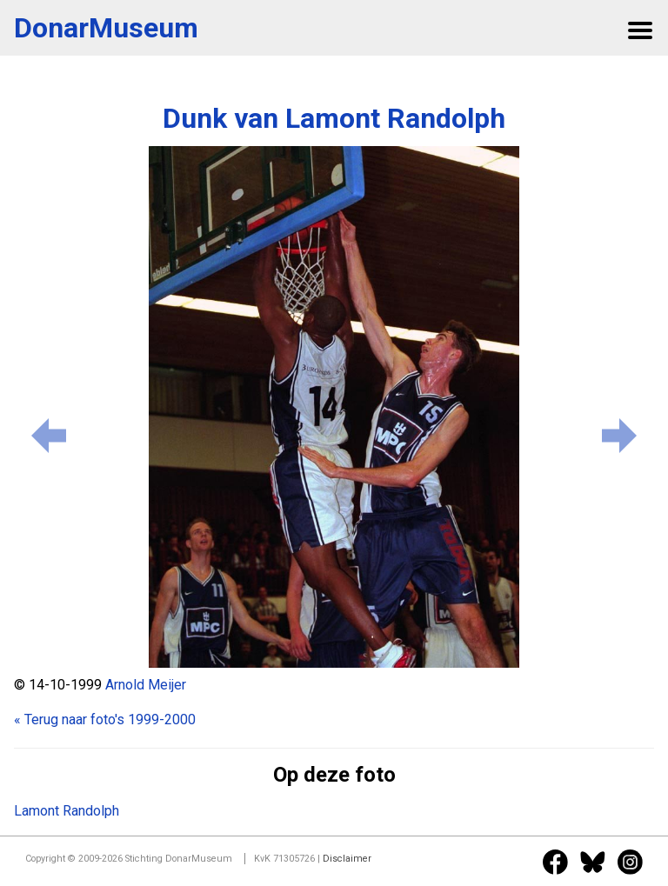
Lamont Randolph (66, 811)
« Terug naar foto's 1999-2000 (105, 719)
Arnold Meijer (145, 684)
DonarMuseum (106, 27)
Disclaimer (347, 858)
